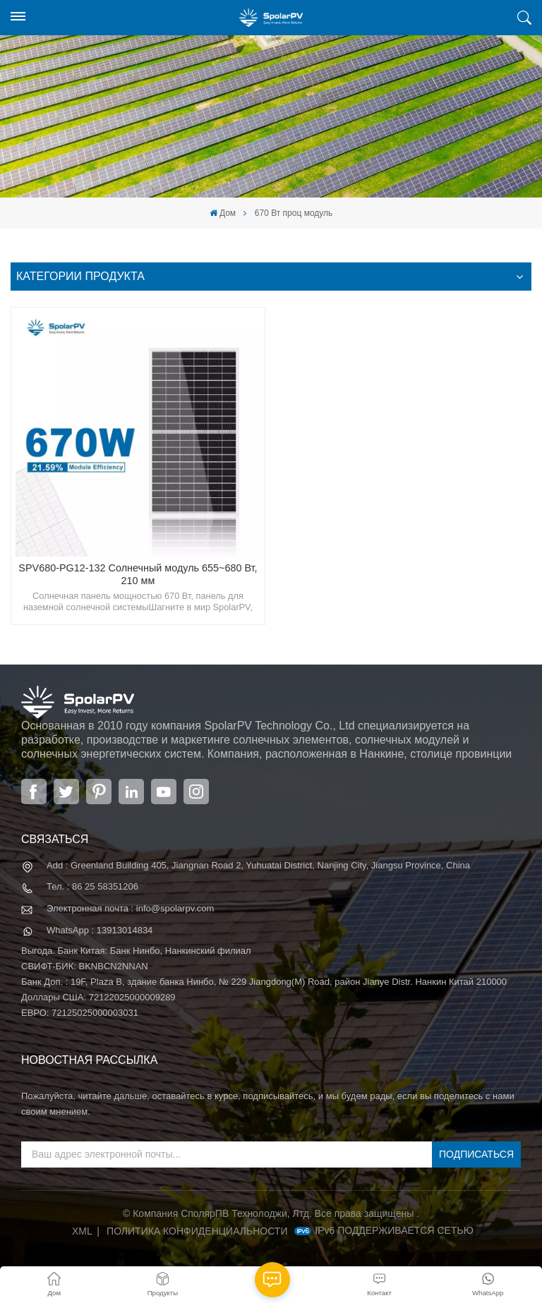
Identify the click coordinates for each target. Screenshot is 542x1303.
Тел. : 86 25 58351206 (92, 886)
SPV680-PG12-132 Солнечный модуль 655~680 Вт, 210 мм (137, 574)
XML (82, 1231)
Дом (223, 213)
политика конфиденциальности (197, 1231)
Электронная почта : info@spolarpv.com (130, 908)
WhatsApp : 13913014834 (99, 930)
